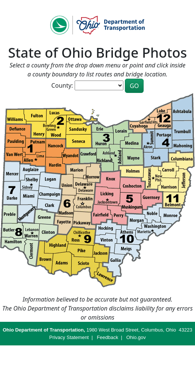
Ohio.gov (136, 337)
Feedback (107, 337)
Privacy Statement (69, 337)
